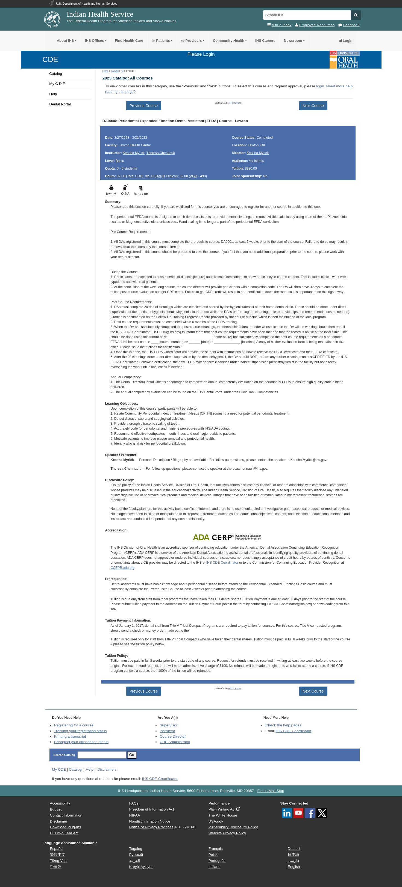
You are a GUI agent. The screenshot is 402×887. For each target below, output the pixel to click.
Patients (161, 41)
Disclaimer (58, 821)
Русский (136, 855)
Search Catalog (64, 754)
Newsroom (293, 41)
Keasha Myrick (134, 153)
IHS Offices (94, 41)
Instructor (167, 731)
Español (56, 849)
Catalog (55, 74)
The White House (223, 815)
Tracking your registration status (80, 731)
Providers (191, 41)
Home (105, 71)
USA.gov (216, 821)
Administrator (175, 742)
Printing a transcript (70, 736)
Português (217, 861)
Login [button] (346, 41)
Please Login (201, 54)
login (320, 86)
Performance (219, 803)
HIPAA (134, 815)
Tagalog (135, 849)
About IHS (65, 41)
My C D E (57, 84)
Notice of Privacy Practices (151, 827)
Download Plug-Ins (65, 827)
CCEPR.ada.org (122, 568)
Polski (213, 855)
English (294, 867)
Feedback (351, 25)
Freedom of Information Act (151, 809)
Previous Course (144, 106)
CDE (50, 59)
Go (131, 755)
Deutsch (294, 849)
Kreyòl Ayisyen (141, 867)
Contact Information (66, 815)
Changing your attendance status (81, 742)
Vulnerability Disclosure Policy (233, 827)
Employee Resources (316, 25)
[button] (356, 15)
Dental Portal (60, 104)
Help (53, 94)
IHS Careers (265, 41)
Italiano (215, 867)
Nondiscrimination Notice (149, 821)
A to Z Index (282, 25)
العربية (134, 861)
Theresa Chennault (160, 153)
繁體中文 (57, 855)
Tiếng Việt (58, 861)
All (122, 71)
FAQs (134, 803)
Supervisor (168, 725)
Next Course (313, 106)
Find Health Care (129, 41)
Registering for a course (73, 725)
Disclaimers (107, 769)
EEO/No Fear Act (64, 833)
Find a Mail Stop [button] (270, 791)
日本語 (293, 855)
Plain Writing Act (222, 809)
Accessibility (60, 803)
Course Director (173, 736)
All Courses (235, 102)
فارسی (293, 861)
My (59, 769)
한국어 (55, 867)
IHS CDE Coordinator (222, 562)
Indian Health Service (100, 14)
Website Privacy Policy (227, 833)
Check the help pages (283, 725)
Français (216, 849)
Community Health (228, 41)
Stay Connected (294, 803)
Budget (56, 809)
